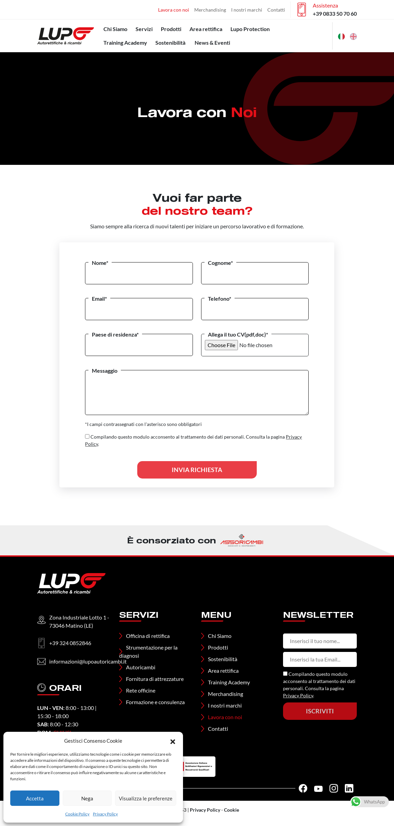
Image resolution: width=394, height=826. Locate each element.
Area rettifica (205, 29)
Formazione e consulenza (155, 702)
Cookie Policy (77, 813)
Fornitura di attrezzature (155, 678)
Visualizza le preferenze (145, 798)
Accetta (35, 798)
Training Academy (125, 42)
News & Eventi (212, 42)
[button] (172, 740)
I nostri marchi (246, 10)
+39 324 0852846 (70, 643)
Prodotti (171, 29)
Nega (87, 798)
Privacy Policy (105, 813)
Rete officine (140, 690)
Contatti (276, 10)
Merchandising (210, 10)
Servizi (144, 29)
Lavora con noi (173, 10)
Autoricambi (140, 667)
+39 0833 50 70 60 (335, 13)
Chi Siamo (115, 29)
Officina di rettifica (148, 635)
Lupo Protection (250, 29)
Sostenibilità (170, 42)
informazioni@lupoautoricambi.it (88, 661)
